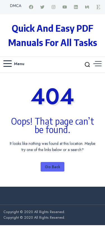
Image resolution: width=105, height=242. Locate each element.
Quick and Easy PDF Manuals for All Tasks (52, 35)
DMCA (15, 5)
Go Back (52, 167)
